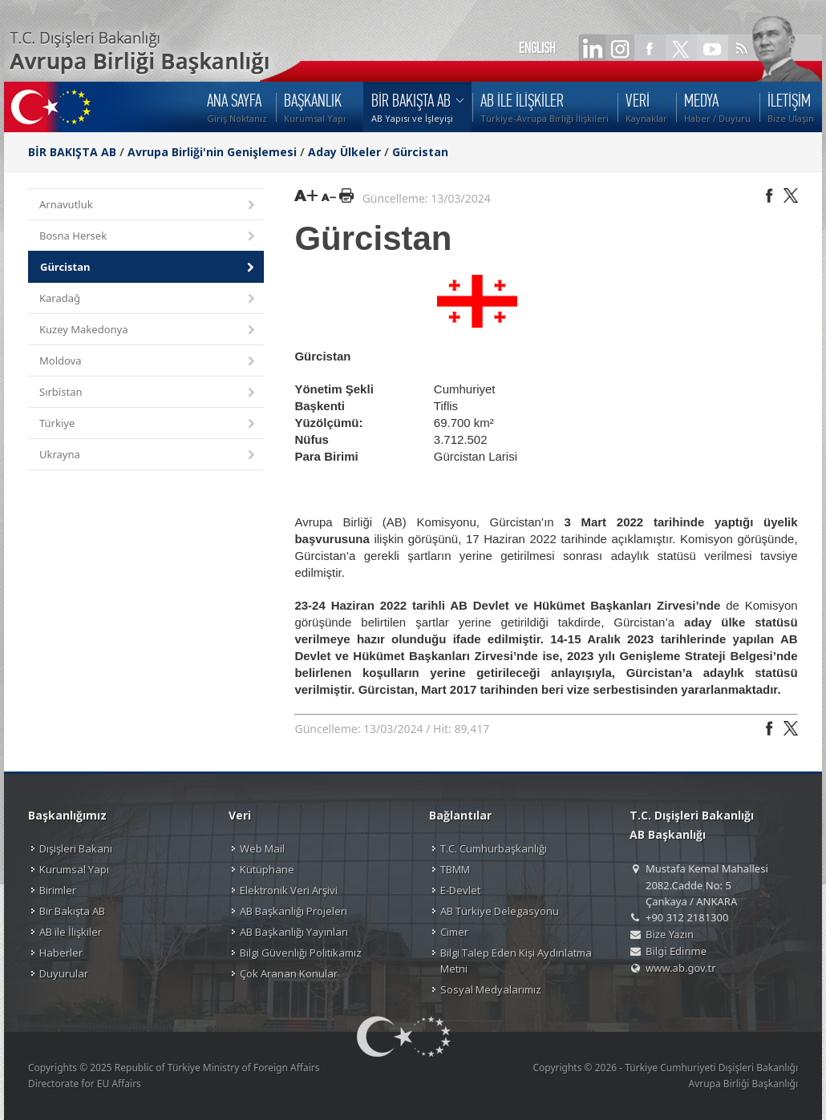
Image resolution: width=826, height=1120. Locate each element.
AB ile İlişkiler (70, 932)
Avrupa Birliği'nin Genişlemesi (212, 151)
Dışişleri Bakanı (75, 848)
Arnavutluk (148, 205)
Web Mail (262, 848)
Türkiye (148, 424)
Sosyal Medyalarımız (490, 989)
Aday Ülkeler (344, 151)
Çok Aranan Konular (289, 973)
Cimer (454, 932)
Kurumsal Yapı (74, 869)
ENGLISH (537, 48)
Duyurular (63, 973)
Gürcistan (420, 151)
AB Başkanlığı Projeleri (293, 911)
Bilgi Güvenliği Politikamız (301, 952)
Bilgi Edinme (676, 951)
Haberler (61, 952)
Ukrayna (148, 455)
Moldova (148, 361)
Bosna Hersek (148, 236)
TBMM (455, 869)
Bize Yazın (670, 934)
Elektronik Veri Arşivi (289, 890)
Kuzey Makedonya (148, 330)
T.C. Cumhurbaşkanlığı (493, 848)
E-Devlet (460, 890)
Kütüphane (267, 869)
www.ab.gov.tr (681, 968)
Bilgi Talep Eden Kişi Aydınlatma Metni (516, 960)
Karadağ (148, 299)
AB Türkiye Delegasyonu (499, 911)
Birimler (57, 890)
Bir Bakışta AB (72, 911)
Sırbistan (148, 393)
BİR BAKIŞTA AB (72, 151)
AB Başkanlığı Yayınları (294, 932)
